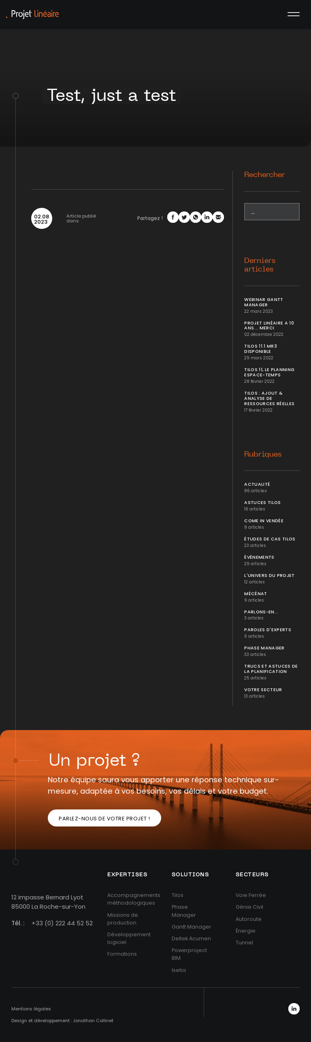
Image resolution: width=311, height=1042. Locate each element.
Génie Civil (249, 906)
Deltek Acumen (191, 938)
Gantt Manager (191, 926)
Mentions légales (31, 1009)
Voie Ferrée (251, 895)
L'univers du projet (269, 575)
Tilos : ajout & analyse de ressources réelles (269, 398)
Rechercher (264, 175)
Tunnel (244, 942)
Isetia (179, 970)
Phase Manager (264, 648)
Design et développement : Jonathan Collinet (62, 1020)
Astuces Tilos (262, 503)
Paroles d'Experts (267, 630)
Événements (259, 557)
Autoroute (249, 919)
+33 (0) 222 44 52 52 (62, 923)
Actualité (257, 484)
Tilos (177, 895)
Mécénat (255, 594)
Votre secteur (263, 690)
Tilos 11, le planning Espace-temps (269, 372)
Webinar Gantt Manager (263, 302)
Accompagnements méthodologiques (133, 899)
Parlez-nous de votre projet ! (104, 818)
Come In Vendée (263, 521)
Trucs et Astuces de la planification (271, 669)
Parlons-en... (261, 612)
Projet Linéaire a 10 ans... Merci (269, 325)
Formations (122, 953)
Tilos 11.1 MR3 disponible (260, 348)
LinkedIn (294, 1008)
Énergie (246, 930)
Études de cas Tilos (270, 539)
